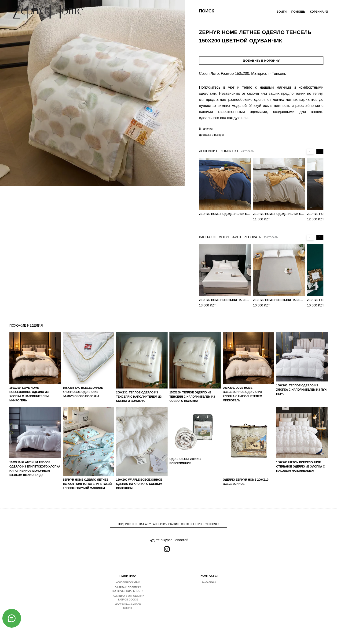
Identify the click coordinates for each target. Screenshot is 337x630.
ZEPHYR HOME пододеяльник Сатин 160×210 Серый (279, 214)
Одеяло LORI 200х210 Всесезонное (185, 461)
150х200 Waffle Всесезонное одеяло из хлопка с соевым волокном (139, 484)
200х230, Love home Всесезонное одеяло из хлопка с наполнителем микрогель (242, 394)
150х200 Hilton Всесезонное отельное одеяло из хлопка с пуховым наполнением (300, 466)
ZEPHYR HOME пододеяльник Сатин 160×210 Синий (225, 214)
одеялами (207, 93)
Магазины (209, 582)
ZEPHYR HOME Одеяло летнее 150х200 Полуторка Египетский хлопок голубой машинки (87, 484)
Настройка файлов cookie (128, 606)
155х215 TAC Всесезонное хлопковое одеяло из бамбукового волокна (83, 392)
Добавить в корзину (261, 60)
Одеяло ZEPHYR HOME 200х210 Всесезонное (245, 482)
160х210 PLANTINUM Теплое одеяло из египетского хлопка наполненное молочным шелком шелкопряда (34, 469)
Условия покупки (128, 582)
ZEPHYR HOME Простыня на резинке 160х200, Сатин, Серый (279, 300)
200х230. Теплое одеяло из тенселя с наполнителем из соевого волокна (139, 397)
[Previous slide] (310, 151)
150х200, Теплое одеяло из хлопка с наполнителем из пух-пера (301, 390)
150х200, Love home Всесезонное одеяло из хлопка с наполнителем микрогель (29, 394)
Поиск (206, 11)
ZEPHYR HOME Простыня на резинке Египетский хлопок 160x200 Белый (225, 300)
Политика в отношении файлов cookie (128, 597)
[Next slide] (319, 151)
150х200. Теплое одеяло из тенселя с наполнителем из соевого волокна (192, 397)
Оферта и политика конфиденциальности (128, 589)
